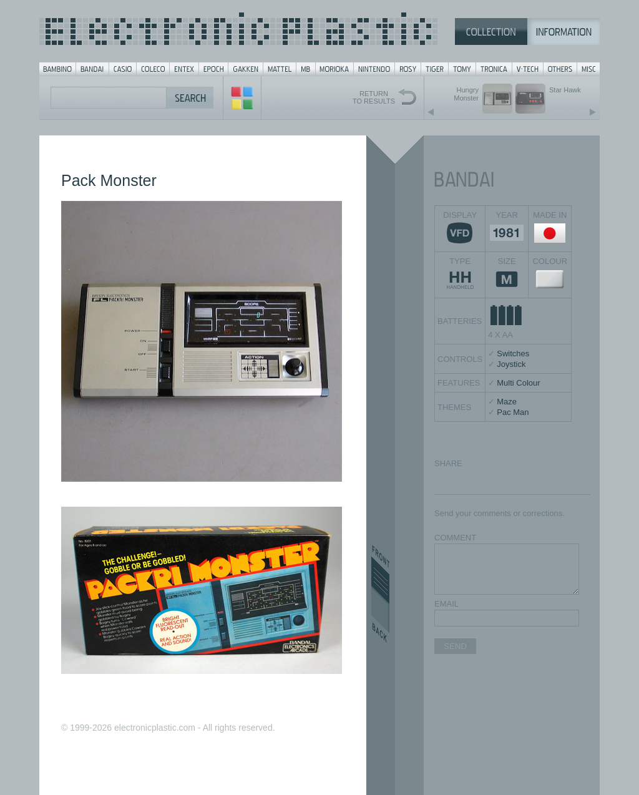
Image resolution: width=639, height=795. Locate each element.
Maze (507, 401)
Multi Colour (518, 383)
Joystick (511, 364)
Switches (513, 353)
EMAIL (446, 603)
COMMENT (455, 537)
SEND (455, 646)
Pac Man (513, 412)
